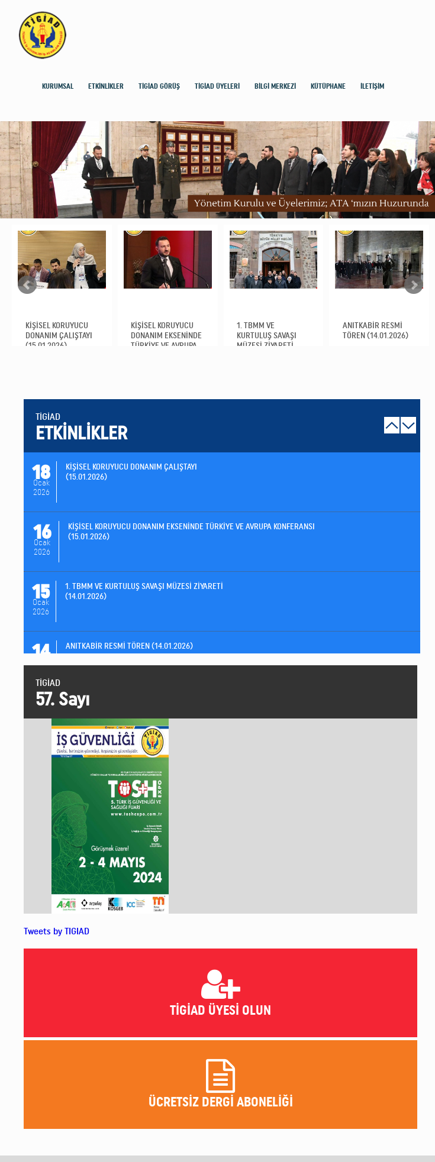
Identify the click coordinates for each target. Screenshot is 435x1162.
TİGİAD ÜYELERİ (217, 86)
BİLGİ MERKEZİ (275, 86)
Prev (27, 285)
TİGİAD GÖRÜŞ (159, 86)
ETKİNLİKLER (106, 86)
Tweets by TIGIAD (56, 931)
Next (413, 285)
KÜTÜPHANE (328, 86)
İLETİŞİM (372, 86)
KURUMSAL (57, 86)
